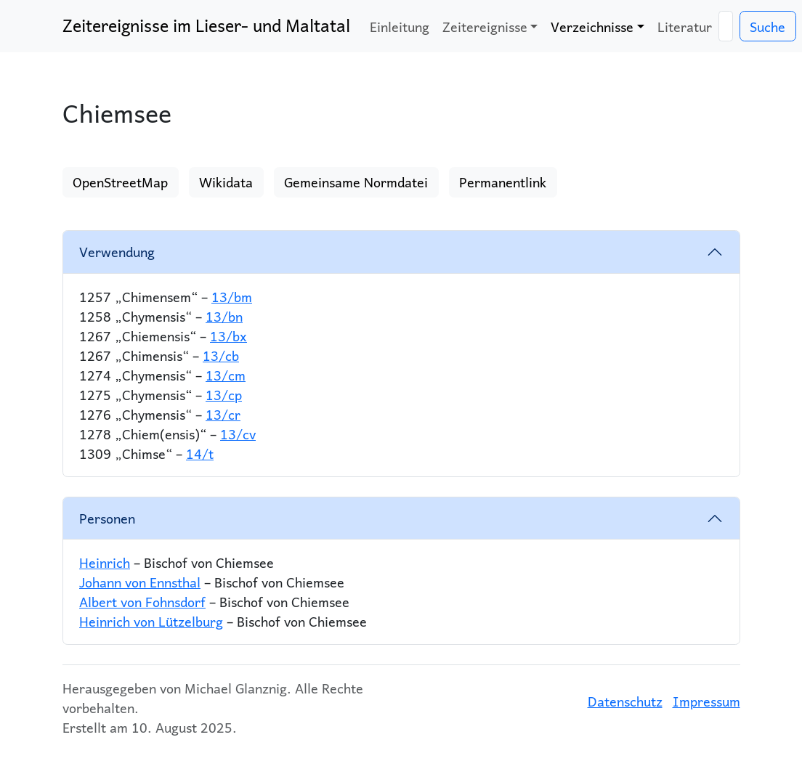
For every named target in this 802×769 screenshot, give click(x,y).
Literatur (684, 26)
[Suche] (725, 26)
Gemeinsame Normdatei (356, 181)
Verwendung (117, 251)
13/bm (231, 296)
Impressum (706, 701)
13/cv (238, 433)
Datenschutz (625, 701)
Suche (767, 26)
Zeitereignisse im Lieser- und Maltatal (206, 25)
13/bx (228, 335)
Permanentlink (502, 181)
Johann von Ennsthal (139, 582)
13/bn (224, 316)
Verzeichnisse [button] (592, 26)
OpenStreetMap (120, 181)
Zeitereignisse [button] (484, 26)
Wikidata (226, 181)
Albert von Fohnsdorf (142, 601)
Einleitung (399, 26)
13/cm (226, 375)
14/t (200, 453)
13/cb (221, 355)
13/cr (223, 414)
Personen (107, 518)
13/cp (224, 394)
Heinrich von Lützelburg (151, 621)
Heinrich (104, 562)
